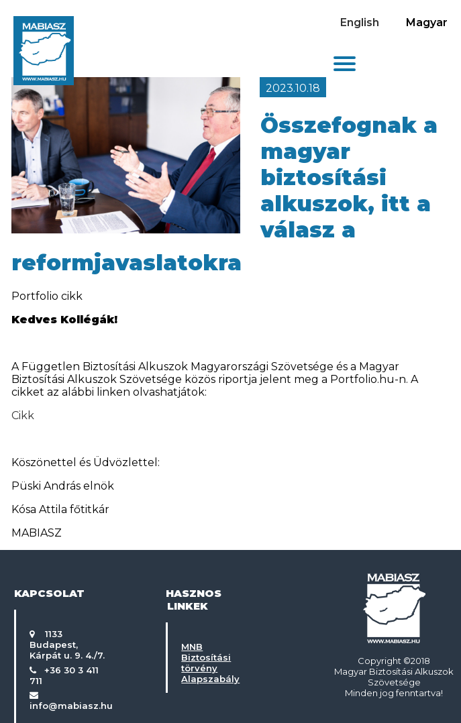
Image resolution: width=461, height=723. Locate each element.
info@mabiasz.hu (71, 705)
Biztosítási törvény (206, 662)
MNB (192, 646)
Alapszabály (210, 678)
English (359, 22)
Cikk (22, 415)
